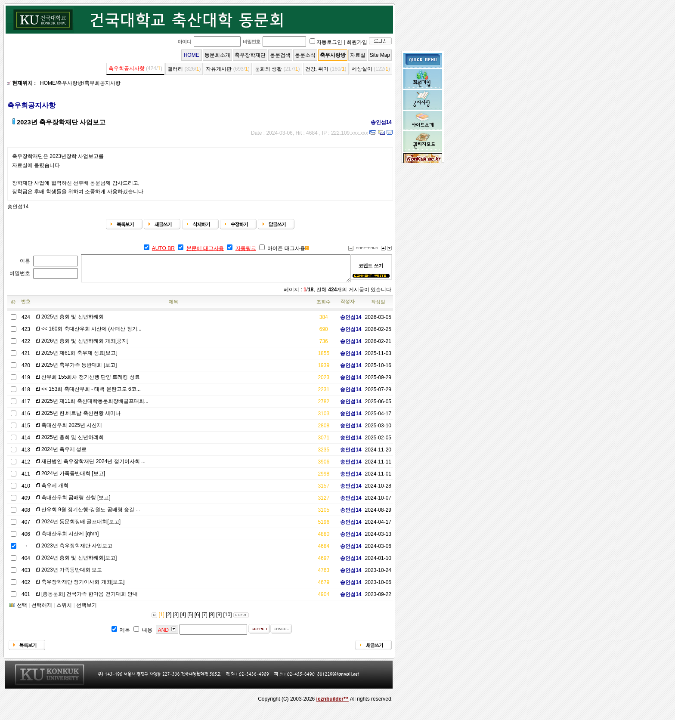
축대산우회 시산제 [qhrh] (70, 539)
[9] (219, 620)
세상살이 (362, 69)
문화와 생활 (268, 69)
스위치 (64, 610)
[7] (204, 620)
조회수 (323, 306)
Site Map (380, 55)
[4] (183, 620)
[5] (190, 620)
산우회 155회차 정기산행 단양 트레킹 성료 (90, 382)
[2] (168, 620)
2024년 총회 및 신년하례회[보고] (79, 563)
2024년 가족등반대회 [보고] (73, 479)
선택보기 (86, 610)
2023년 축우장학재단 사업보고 (76, 551)
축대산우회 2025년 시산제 (71, 430)
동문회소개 (217, 55)
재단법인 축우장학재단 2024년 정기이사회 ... (93, 467)
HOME (191, 55)
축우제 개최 (54, 491)
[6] (197, 620)
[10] (227, 620)
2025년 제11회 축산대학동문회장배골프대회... (95, 406)
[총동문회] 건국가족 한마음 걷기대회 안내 (89, 599)
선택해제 (41, 610)
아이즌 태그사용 (286, 248)
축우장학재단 (250, 55)
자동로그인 (329, 42)
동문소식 (305, 55)
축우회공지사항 (126, 68)
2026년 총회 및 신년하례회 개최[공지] (85, 346)
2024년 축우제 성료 (64, 454)
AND (163, 635)
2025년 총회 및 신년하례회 (72, 322)
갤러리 (175, 69)
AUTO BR (163, 248)
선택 (22, 610)
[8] (211, 620)
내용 (147, 635)
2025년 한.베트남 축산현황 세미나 (81, 418)
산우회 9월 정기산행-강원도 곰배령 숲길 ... (90, 515)
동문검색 (280, 55)
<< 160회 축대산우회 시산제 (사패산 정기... (91, 334)
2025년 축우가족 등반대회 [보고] (79, 370)
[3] (176, 620)
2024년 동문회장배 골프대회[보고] (81, 527)
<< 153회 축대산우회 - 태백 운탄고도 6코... (91, 394)
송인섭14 (378, 122)
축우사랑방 (333, 55)
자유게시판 (219, 69)
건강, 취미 (317, 69)
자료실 (357, 55)
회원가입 (357, 42)
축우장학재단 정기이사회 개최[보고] (82, 587)
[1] (161, 620)
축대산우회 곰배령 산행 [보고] (76, 503)
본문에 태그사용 (205, 248)
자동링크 (245, 248)
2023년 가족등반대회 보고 (71, 575)
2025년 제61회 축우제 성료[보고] (79, 358)
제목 (173, 306)
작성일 (378, 306)
